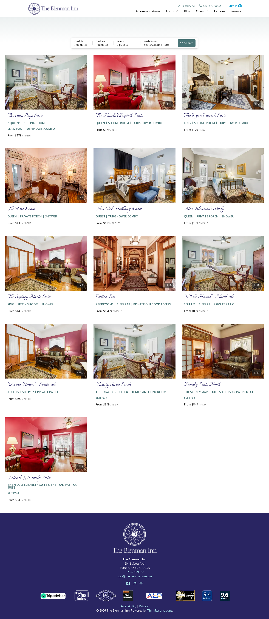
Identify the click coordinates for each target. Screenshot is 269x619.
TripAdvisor (141, 583)
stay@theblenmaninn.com (134, 576)
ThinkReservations (159, 610)
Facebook (128, 583)
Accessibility (128, 606)
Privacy (144, 606)
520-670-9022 (210, 5)
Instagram (134, 583)
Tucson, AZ (186, 5)
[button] (82, 43)
